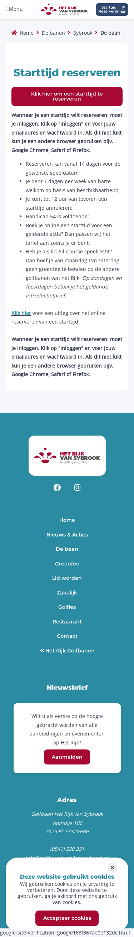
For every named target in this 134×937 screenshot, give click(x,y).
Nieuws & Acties (67, 534)
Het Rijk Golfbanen (69, 650)
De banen (53, 32)
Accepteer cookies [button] (67, 918)
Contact (67, 636)
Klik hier (21, 313)
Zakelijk (67, 592)
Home (27, 32)
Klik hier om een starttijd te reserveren (67, 96)
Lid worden (67, 578)
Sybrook (82, 32)
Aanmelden (67, 757)
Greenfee (67, 563)
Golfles (67, 607)
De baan (67, 549)
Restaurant (67, 621)
